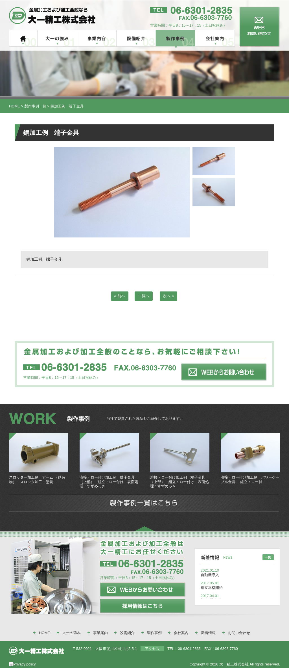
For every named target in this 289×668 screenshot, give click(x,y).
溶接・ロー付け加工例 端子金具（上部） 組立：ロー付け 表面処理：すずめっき (109, 481)
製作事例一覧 (35, 106)
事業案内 (100, 633)
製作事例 (154, 633)
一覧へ (144, 296)
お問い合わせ (239, 633)
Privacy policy (24, 664)
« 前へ (119, 296)
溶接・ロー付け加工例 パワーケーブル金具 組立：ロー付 (250, 479)
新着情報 (208, 633)
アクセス (152, 649)
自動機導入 (210, 575)
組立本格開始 (212, 587)
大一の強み (71, 633)
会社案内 (181, 633)
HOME (14, 106)
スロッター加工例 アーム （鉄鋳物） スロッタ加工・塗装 (37, 479)
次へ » (168, 296)
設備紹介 (127, 633)
